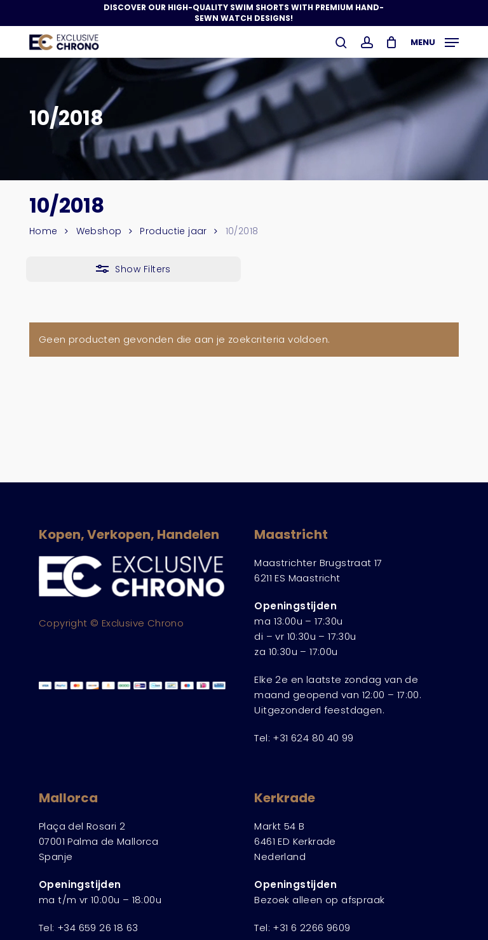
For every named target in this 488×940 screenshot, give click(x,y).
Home (43, 231)
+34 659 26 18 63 (97, 927)
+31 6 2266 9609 (311, 927)
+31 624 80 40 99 (313, 738)
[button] (434, 41)
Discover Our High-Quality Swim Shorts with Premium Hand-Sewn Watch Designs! (244, 12)
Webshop (99, 231)
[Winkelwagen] (391, 42)
